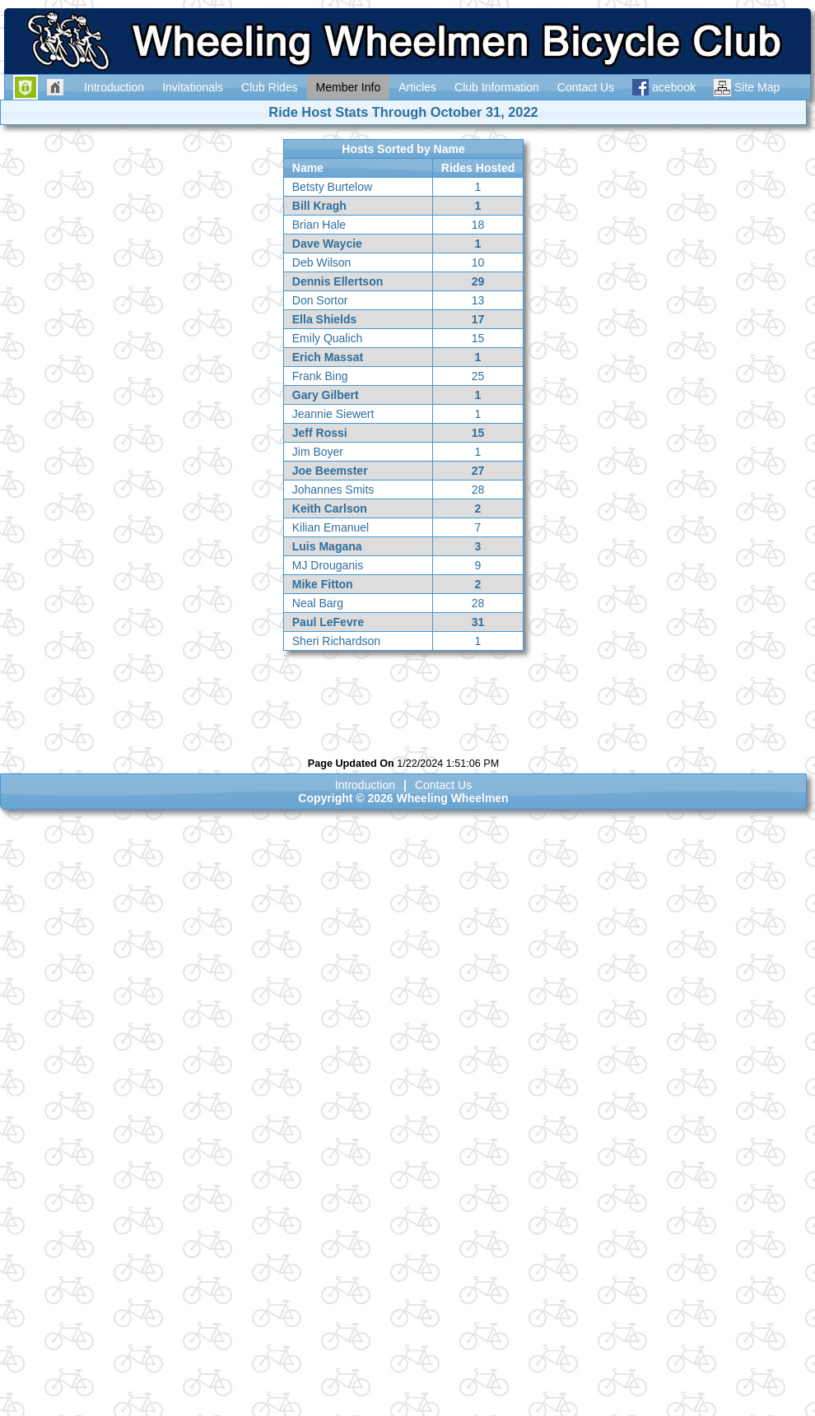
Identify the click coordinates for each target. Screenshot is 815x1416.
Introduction (365, 785)
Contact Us (443, 785)
